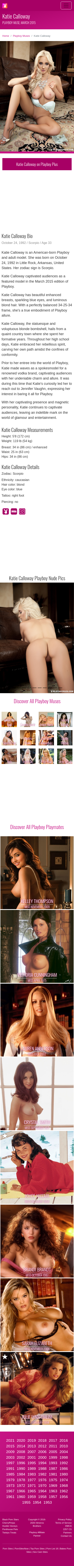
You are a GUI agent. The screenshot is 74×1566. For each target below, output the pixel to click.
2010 (63, 1446)
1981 (53, 1474)
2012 (42, 1446)
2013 (31, 1446)
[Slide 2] (19, 688)
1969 (53, 1486)
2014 (21, 1446)
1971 (31, 1486)
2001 (31, 1457)
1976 (42, 1480)
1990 (21, 1469)
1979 (10, 1480)
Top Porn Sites (37, 1548)
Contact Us (66, 1536)
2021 (10, 1440)
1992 (63, 1463)
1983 (31, 1474)
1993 (53, 1463)
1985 (10, 1474)
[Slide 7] (45, 688)
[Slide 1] (14, 688)
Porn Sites (8, 1548)
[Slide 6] (40, 688)
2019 (31, 1440)
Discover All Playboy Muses (37, 701)
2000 (42, 1457)
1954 (37, 1502)
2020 (21, 1440)
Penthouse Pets (10, 1529)
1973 (10, 1486)
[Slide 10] (60, 688)
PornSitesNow (21, 1548)
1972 (21, 1486)
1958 (42, 1497)
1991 (10, 1469)
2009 (10, 1452)
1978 (21, 1480)
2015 (10, 1446)
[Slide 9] (55, 688)
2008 (21, 1452)
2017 (53, 1440)
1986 (63, 1469)
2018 (42, 1440)
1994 (42, 1463)
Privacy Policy (65, 1519)
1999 (53, 1457)
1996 (21, 1463)
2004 (63, 1452)
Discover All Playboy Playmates (37, 826)
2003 (10, 1457)
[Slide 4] (29, 688)
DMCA (68, 1526)
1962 (63, 1491)
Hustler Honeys (9, 1526)
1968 (63, 1486)
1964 (42, 1491)
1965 (31, 1491)
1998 (63, 1457)
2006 (42, 1452)
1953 (48, 1502)
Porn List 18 (52, 1548)
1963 (53, 1491)
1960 (21, 1497)
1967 (10, 1491)
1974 (63, 1480)
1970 (42, 1486)
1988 (42, 1469)
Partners (67, 1532)
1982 (42, 1474)
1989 (31, 1469)
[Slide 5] (34, 688)
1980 (63, 1474)
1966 (21, 1491)
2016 (63, 1440)
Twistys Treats (9, 1532)
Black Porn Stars (10, 1519)
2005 (53, 1452)
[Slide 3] (24, 688)
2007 (31, 1452)
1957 (53, 1497)
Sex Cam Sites (40, 1552)
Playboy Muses (21, 35)
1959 (31, 1497)
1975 (53, 1480)
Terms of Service (63, 1523)
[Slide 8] (50, 688)
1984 (21, 1474)
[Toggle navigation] (66, 5)
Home (5, 35)
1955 (26, 1502)
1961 (10, 1497)
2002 (21, 1457)
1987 (53, 1469)
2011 (53, 1446)
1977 (31, 1480)
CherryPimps (8, 1523)
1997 (10, 1463)
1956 (63, 1497)
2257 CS (67, 1529)
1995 (31, 1463)
